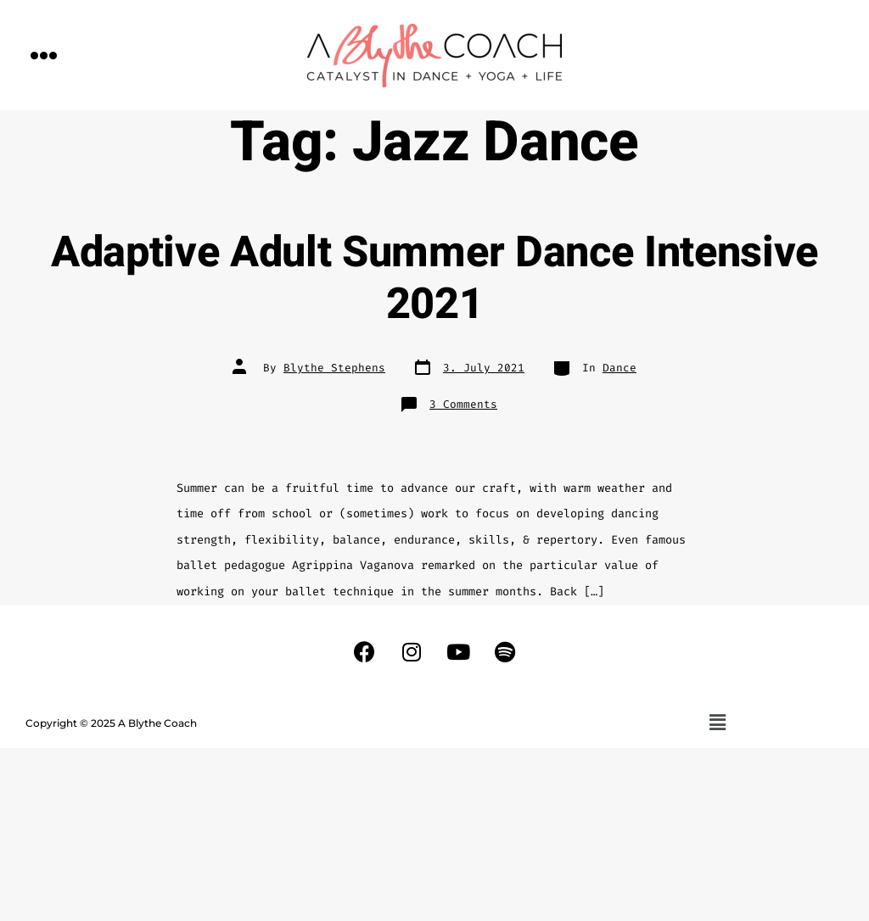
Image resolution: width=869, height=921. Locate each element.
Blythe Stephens (334, 367)
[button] (44, 54)
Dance (619, 367)
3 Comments (463, 404)
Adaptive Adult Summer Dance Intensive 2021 (434, 278)
